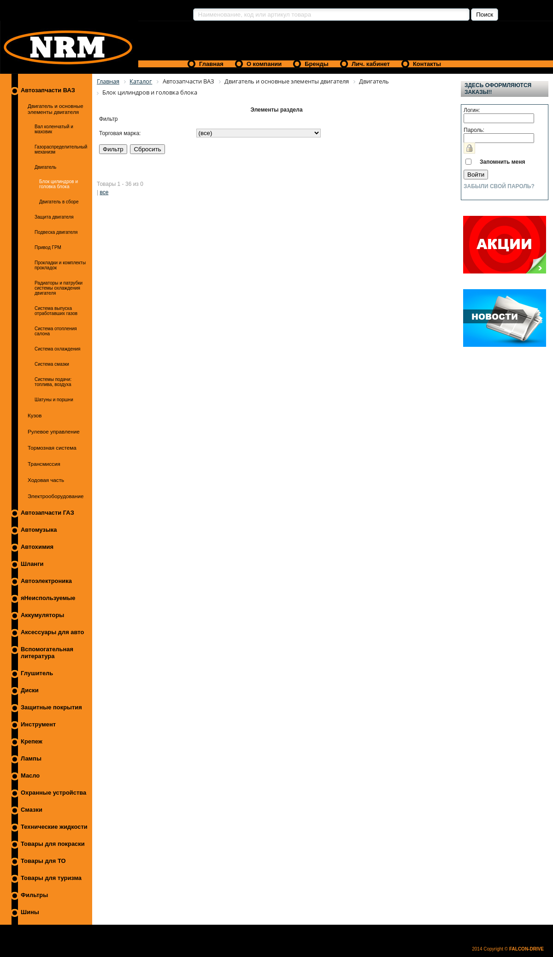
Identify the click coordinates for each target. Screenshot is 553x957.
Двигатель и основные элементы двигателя (55, 109)
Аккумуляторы (42, 615)
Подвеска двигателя (56, 232)
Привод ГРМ (48, 247)
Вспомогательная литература (47, 653)
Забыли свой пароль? (499, 186)
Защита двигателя (54, 217)
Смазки (31, 809)
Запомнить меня (502, 162)
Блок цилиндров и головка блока (58, 184)
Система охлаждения (58, 348)
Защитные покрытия (51, 707)
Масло (30, 775)
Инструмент (38, 724)
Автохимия (37, 546)
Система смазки (52, 364)
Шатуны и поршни (54, 399)
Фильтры (34, 895)
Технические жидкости (54, 826)
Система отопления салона (56, 331)
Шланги (32, 563)
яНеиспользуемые (48, 597)
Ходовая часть (46, 480)
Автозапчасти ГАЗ (47, 512)
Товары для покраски (53, 843)
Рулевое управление (54, 431)
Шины (30, 912)
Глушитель (37, 673)
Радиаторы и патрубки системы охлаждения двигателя (58, 288)
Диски (30, 690)
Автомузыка (39, 529)
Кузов (35, 415)
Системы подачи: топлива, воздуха (53, 382)
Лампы (31, 758)
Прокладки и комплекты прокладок (60, 265)
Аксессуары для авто (52, 632)
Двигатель (45, 167)
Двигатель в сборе (58, 201)
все (104, 192)
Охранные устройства (53, 792)
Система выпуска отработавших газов (56, 311)
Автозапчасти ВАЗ (48, 90)
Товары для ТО (43, 860)
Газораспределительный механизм (61, 149)
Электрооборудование (56, 496)
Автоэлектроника (46, 580)
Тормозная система (52, 448)
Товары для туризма (51, 877)
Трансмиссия (44, 464)
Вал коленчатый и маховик (54, 129)
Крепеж (31, 741)
